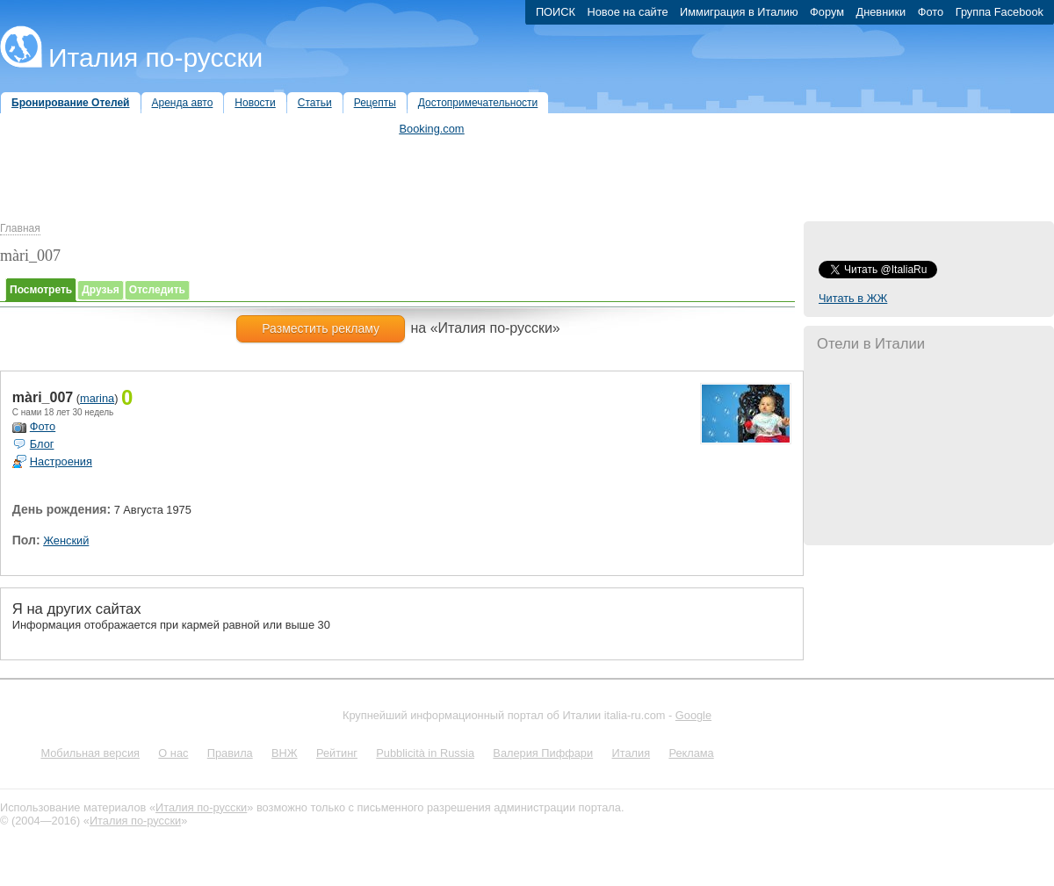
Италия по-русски (155, 57)
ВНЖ (284, 753)
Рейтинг (336, 753)
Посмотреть (41, 290)
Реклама (690, 753)
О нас (173, 753)
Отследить (157, 290)
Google (693, 715)
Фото (42, 426)
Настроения (61, 461)
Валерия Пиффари (543, 753)
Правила (230, 753)
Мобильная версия (90, 753)
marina (97, 398)
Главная (20, 228)
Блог (42, 443)
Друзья (100, 290)
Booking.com (432, 128)
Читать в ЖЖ (853, 298)
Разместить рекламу (320, 328)
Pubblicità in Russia (425, 753)
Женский (66, 540)
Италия (630, 753)
